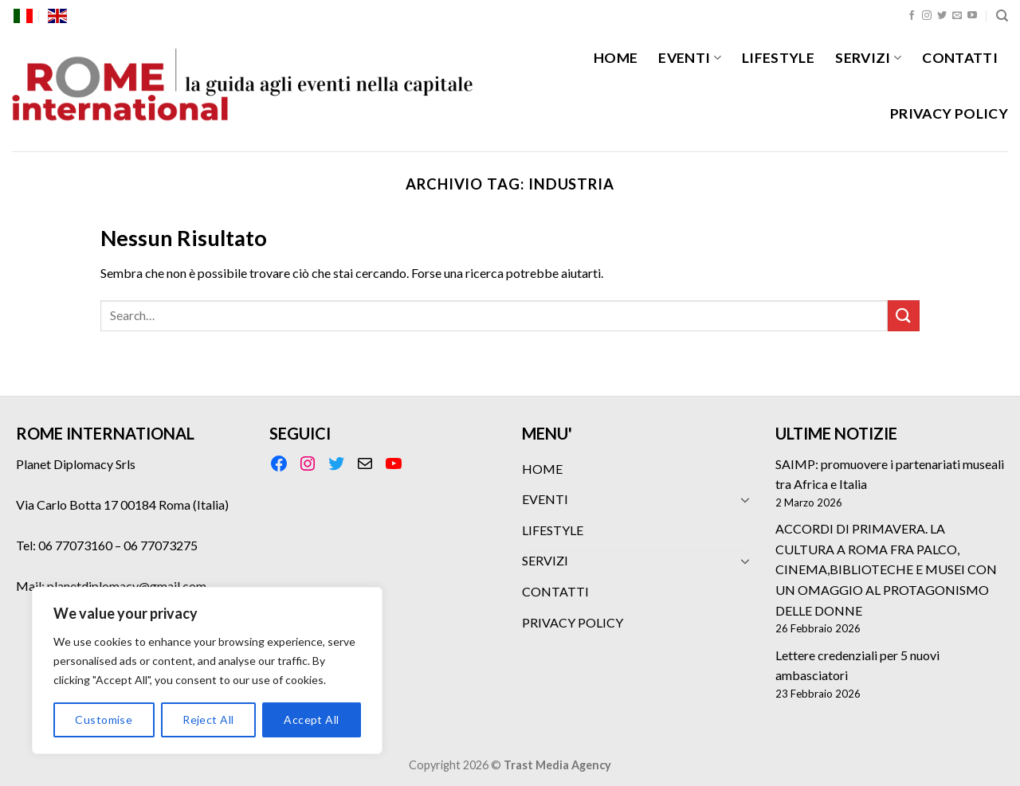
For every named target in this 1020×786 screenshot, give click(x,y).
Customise (103, 719)
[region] (207, 670)
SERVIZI (868, 57)
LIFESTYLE (778, 57)
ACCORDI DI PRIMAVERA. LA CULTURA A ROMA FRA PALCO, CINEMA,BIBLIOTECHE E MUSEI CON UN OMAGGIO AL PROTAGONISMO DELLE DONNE (886, 569)
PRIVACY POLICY (949, 113)
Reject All (207, 719)
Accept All (311, 719)
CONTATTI (960, 57)
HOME (616, 57)
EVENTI (689, 57)
